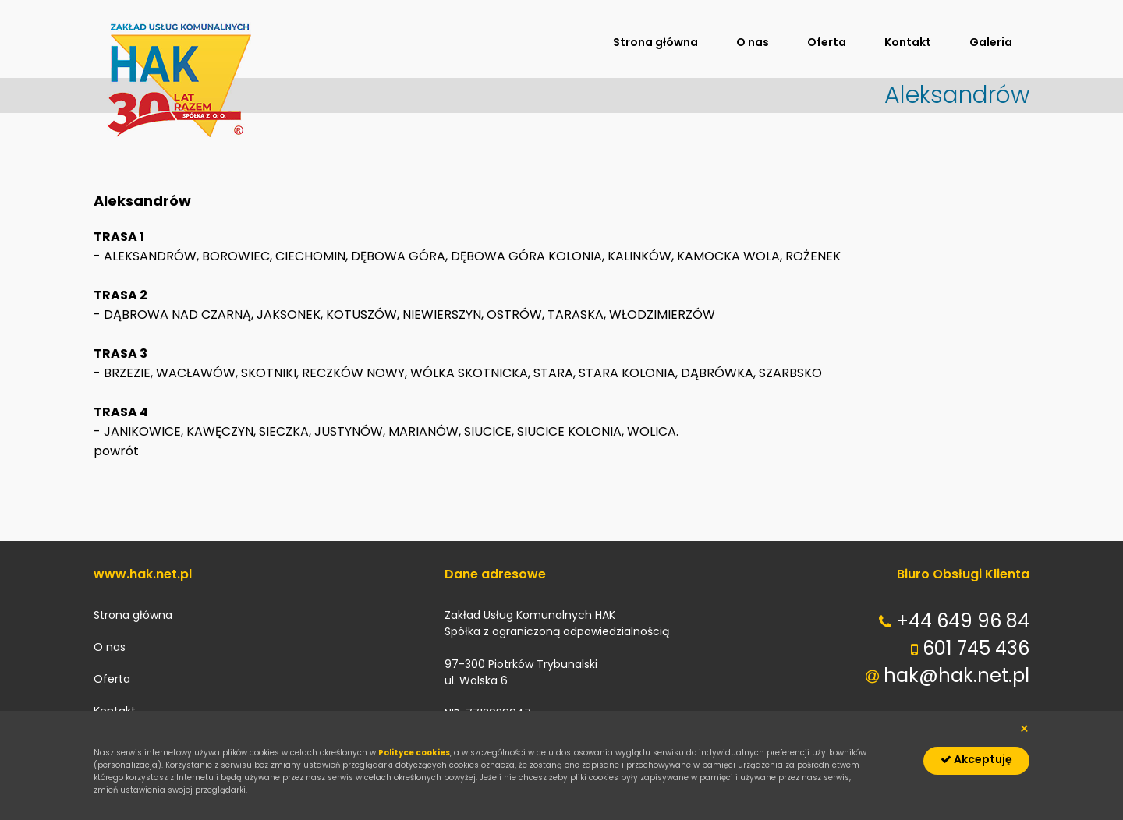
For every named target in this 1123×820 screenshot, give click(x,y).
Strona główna (655, 42)
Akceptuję (976, 759)
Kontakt (907, 42)
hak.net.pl (180, 79)
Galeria (990, 42)
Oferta (826, 42)
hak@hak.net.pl (956, 675)
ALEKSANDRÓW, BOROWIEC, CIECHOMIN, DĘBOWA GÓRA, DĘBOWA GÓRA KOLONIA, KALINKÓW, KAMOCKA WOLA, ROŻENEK (472, 256)
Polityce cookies (414, 752)
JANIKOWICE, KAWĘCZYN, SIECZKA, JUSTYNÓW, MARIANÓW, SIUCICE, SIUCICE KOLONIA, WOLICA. (391, 431)
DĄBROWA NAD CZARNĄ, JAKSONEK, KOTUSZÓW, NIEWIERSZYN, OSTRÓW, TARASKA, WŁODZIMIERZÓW (409, 314)
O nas (752, 42)
